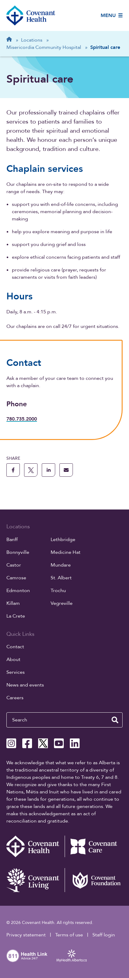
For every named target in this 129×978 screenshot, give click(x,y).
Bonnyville (17, 552)
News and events (25, 685)
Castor (13, 565)
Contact (15, 646)
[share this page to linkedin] (48, 470)
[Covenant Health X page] (43, 743)
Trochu (58, 590)
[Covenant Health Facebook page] (27, 743)
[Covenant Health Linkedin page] (75, 743)
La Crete (15, 616)
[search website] (115, 720)
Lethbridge (63, 539)
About (13, 659)
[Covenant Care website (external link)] (94, 846)
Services (15, 672)
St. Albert (61, 577)
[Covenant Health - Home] (35, 846)
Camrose (16, 577)
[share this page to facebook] (13, 470)
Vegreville (62, 603)
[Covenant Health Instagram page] (11, 743)
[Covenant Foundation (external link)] (94, 880)
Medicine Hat (66, 552)
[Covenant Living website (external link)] (35, 880)
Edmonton (18, 590)
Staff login (103, 935)
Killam (13, 603)
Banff (12, 539)
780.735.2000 (21, 419)
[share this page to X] (31, 470)
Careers (14, 697)
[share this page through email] (66, 470)
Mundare (61, 565)
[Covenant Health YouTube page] (59, 743)
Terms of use (69, 935)
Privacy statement (26, 935)
